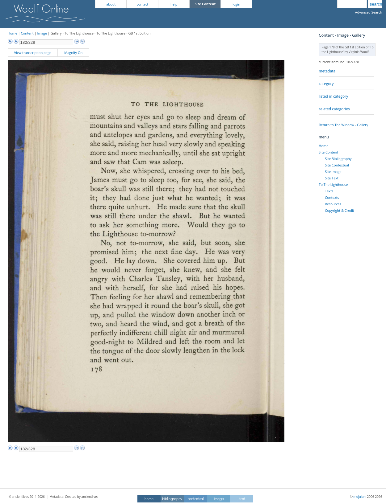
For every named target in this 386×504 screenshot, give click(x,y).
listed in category (333, 96)
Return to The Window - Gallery (343, 124)
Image (42, 33)
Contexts (332, 197)
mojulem (360, 496)
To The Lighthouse (333, 184)
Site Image (333, 171)
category (326, 83)
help (173, 4)
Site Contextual (337, 165)
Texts (329, 191)
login (236, 4)
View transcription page (32, 52)
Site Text (331, 178)
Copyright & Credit (339, 210)
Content (27, 33)
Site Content (328, 152)
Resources (333, 204)
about (110, 4)
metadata (327, 71)
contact (142, 4)
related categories (334, 109)
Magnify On (73, 52)
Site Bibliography (338, 158)
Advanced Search (368, 12)
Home (12, 33)
